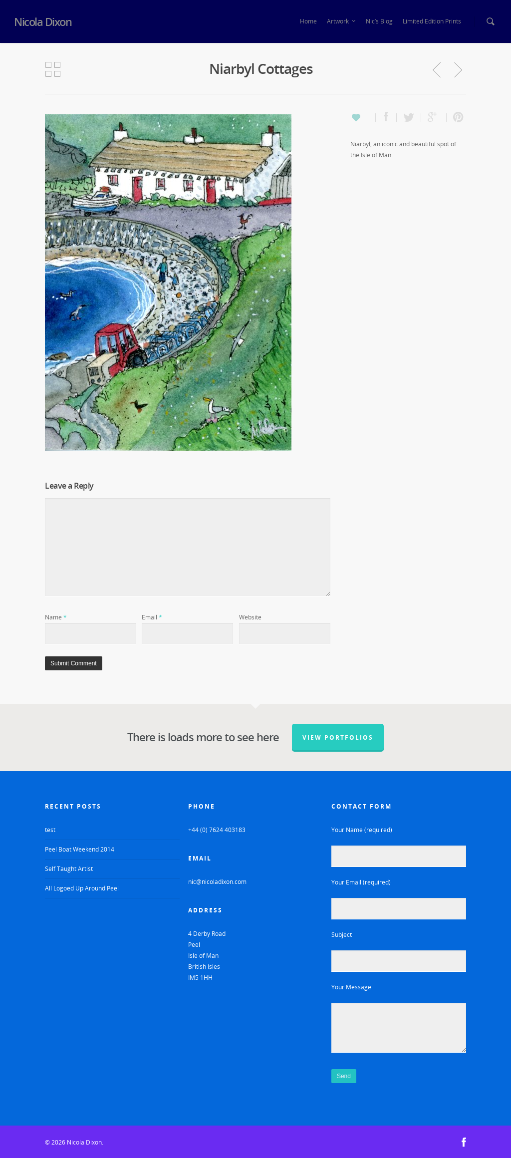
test (50, 830)
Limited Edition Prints (432, 21)
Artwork (342, 21)
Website (250, 617)
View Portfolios (337, 737)
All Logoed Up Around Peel (82, 888)
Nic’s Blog (379, 21)
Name (56, 617)
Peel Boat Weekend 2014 (79, 849)
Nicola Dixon (42, 21)
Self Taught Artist (69, 869)
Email (152, 617)
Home (308, 21)
